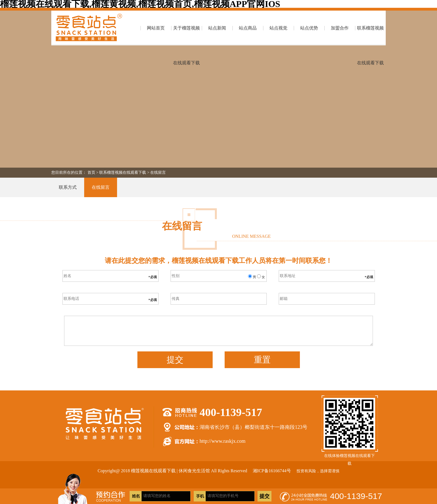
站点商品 (248, 28)
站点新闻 (217, 28)
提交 (175, 359)
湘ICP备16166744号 (272, 470)
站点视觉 (278, 28)
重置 (262, 359)
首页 (91, 172)
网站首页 (156, 28)
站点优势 (309, 28)
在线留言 (158, 172)
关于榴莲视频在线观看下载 (186, 35)
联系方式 (68, 187)
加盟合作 (340, 28)
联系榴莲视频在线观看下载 (370, 35)
